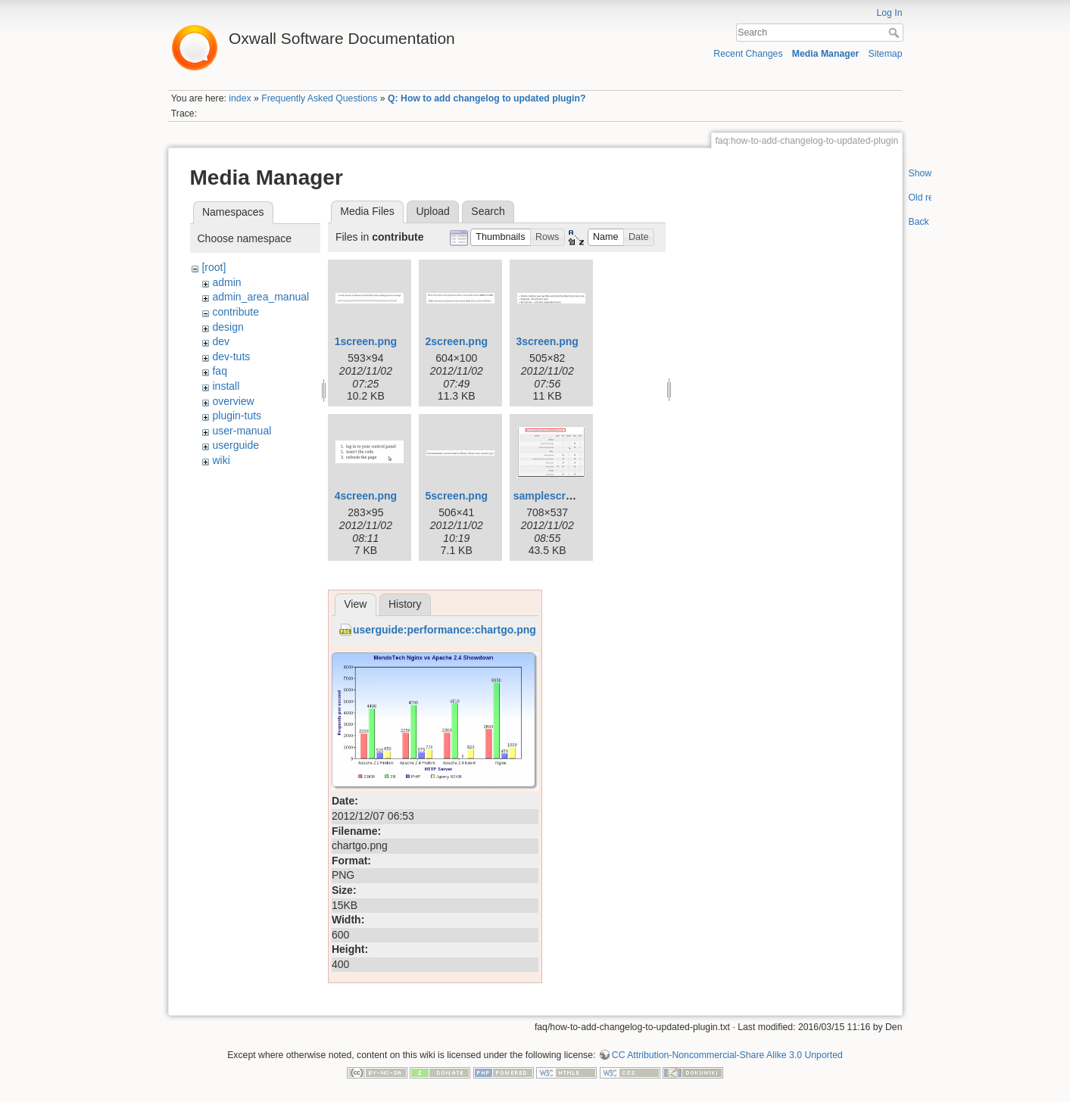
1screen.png (366, 341)
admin (226, 282)
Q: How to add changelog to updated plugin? (486, 98)
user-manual (241, 431)
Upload (432, 211)
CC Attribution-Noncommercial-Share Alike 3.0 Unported (727, 1055)
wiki (220, 460)
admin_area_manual (260, 297)
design (227, 327)
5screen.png (457, 496)
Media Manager (825, 53)
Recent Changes (747, 53)
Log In (889, 13)
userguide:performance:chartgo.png (444, 630)
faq (219, 371)
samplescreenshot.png (571, 496)
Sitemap (886, 53)
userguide (235, 445)
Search (895, 32)
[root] (213, 267)
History (405, 604)
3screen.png (547, 341)
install (225, 386)
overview (233, 401)
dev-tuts (231, 356)
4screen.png (366, 496)
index (240, 98)
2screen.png (457, 341)
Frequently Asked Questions (319, 98)
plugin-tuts (236, 415)
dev (220, 341)
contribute (235, 312)
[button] (500, 237)
